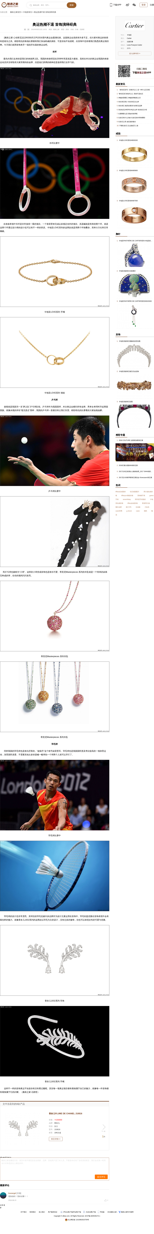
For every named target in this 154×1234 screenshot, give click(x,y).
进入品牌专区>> (134, 53)
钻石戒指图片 (134, 492)
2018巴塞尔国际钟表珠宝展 (128, 465)
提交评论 (101, 1177)
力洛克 (147, 507)
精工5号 (128, 507)
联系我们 (33, 1212)
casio (138, 511)
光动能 (138, 507)
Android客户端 (89, 1212)
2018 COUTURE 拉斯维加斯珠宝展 (131, 440)
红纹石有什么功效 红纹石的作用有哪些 (131, 118)
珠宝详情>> (55, 1139)
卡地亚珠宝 (27, 12)
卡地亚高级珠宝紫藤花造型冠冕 (129, 341)
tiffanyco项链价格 (127, 495)
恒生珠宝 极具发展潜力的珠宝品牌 (130, 106)
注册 (152, 5)
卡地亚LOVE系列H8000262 (128, 140)
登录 (144, 5)
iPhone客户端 (66, 1212)
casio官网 (119, 511)
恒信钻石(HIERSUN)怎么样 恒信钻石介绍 (132, 110)
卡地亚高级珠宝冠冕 (126, 402)
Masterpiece (71, 572)
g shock (129, 511)
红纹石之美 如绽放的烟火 (127, 122)
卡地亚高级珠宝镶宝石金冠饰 (129, 371)
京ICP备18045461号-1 (92, 1216)
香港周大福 (146, 503)
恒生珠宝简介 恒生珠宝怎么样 (128, 102)
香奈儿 (21, 920)
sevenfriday (127, 499)
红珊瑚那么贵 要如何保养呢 (127, 114)
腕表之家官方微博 (127, 1212)
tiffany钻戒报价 (121, 492)
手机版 (101, 1212)
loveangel (12, 1193)
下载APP (115, 5)
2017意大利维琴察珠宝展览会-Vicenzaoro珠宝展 (135, 477)
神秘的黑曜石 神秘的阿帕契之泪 (129, 98)
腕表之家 (9, 38)
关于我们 (24, 1212)
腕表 (25, 1092)
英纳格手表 (141, 495)
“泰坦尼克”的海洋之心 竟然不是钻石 (130, 94)
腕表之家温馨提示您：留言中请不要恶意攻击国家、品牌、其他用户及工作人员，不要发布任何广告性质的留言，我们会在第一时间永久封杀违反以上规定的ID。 (53, 1161)
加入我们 (42, 1212)
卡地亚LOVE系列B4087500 (128, 201)
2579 (128, 48)
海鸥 (145, 511)
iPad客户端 (77, 1212)
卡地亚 (50, 227)
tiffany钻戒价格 (132, 503)
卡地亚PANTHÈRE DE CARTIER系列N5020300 (135, 301)
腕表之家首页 (15, 12)
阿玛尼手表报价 (140, 499)
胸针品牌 (119, 507)
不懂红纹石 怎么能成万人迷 (128, 126)
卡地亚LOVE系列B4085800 (128, 170)
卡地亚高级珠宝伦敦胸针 (127, 271)
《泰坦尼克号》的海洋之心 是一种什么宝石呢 (134, 90)
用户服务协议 (52, 1212)
